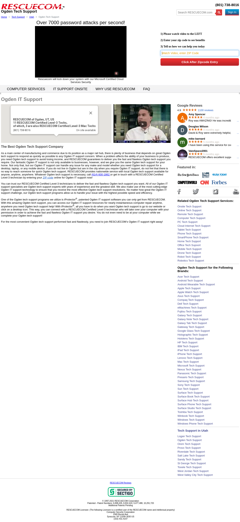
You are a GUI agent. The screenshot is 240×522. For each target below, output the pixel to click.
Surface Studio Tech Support (194, 408)
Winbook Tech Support (191, 415)
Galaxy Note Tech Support (193, 319)
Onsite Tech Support (190, 206)
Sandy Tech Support (189, 459)
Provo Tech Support (189, 447)
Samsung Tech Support (191, 381)
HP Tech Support (187, 342)
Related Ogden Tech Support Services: (206, 200)
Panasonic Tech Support (192, 373)
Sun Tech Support (188, 388)
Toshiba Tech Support (190, 412)
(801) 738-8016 (227, 5)
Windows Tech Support (191, 419)
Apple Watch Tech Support (193, 292)
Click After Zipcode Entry (200, 62)
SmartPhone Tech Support (193, 237)
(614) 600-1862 (101, 174)
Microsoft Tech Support (191, 365)
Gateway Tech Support (191, 326)
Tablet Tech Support (189, 229)
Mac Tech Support (188, 361)
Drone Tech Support (189, 252)
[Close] (89, 112)
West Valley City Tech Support (195, 474)
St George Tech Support (192, 463)
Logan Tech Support (189, 436)
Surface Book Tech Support (194, 396)
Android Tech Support (190, 280)
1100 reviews (205, 110)
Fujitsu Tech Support (190, 311)
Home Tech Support (189, 241)
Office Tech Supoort (189, 245)
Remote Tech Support (190, 214)
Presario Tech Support (191, 377)
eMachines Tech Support (192, 307)
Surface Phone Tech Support (194, 404)
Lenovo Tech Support (190, 357)
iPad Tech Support (188, 350)
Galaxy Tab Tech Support (192, 323)
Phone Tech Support (190, 233)
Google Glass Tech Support (194, 330)
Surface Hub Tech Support (193, 400)
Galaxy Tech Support (190, 315)
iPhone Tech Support (190, 354)
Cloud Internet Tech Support (194, 225)
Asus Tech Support (189, 296)
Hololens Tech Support (191, 338)
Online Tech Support (190, 210)
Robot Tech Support (189, 256)
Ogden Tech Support (190, 440)
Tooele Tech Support (190, 467)
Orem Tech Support (189, 443)
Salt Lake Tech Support (191, 455)
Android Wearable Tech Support (196, 284)
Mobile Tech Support (190, 249)
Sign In (232, 12)
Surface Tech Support (190, 392)
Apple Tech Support (189, 288)
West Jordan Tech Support (193, 471)
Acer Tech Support (188, 276)
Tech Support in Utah (193, 430)
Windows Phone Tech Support (195, 423)
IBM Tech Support (188, 346)
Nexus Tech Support (189, 369)
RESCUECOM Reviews (120, 483)
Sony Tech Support (189, 384)
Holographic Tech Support (193, 334)
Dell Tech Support (188, 303)
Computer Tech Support (191, 218)
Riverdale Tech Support (191, 451)
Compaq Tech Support (191, 299)
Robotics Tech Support (191, 260)
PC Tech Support (187, 221)
